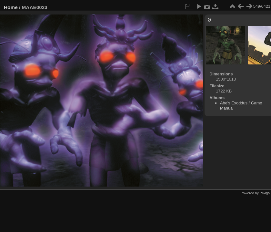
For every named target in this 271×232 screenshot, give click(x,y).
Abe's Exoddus (233, 103)
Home (11, 7)
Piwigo (265, 193)
